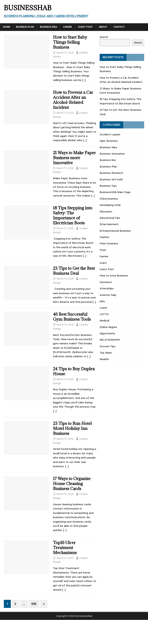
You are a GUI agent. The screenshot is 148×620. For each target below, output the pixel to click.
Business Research (111, 173)
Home (6, 27)
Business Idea (48, 27)
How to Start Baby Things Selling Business (70, 42)
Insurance (106, 282)
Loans (103, 307)
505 (33, 604)
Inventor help (108, 295)
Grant (103, 263)
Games (104, 256)
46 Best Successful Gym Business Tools (72, 317)
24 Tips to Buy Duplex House (74, 371)
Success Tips (107, 346)
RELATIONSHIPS (110, 340)
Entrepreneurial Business (115, 231)
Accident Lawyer (110, 134)
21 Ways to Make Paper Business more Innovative (74, 157)
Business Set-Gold (111, 179)
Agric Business (109, 141)
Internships (107, 288)
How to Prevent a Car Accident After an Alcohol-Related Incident (73, 100)
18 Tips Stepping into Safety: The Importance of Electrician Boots (72, 215)
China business (109, 198)
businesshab (86, 616)
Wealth (104, 359)
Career (67, 27)
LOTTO (104, 314)
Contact (119, 27)
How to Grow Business (114, 275)
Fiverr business (109, 243)
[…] (84, 80)
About (103, 27)
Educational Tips (110, 218)
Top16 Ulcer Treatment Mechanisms (65, 547)
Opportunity (107, 333)
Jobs (102, 301)
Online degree (108, 327)
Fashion (104, 237)
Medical (104, 320)
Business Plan (25, 27)
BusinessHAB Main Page (115, 192)
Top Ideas (106, 352)
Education (106, 211)
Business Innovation (112, 153)
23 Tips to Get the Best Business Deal (74, 271)
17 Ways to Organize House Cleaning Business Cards (72, 483)
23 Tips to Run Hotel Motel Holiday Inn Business (72, 428)
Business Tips (108, 186)
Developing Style (110, 205)
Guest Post (85, 27)
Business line (108, 160)
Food (103, 250)
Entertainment (109, 224)
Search (104, 37)
